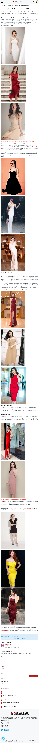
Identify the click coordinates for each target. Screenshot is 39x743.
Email (2, 671)
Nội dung (3, 656)
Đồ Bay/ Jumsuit (4, 685)
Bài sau (23, 638)
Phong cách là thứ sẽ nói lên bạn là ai (10, 699)
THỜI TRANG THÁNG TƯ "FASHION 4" (10, 706)
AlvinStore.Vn (5, 734)
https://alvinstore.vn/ (5, 630)
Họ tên (2, 666)
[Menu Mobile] (2, 2)
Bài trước (17, 638)
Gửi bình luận (34, 676)
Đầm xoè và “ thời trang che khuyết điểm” (11, 702)
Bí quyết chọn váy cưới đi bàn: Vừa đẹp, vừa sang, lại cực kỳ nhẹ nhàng (17, 691)
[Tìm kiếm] (34, 2)
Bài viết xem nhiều (5, 688)
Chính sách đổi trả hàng (5, 725)
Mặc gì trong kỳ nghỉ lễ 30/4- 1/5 (9, 695)
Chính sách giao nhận (5, 723)
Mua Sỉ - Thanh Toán (5, 722)
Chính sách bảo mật (4, 726)
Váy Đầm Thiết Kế (4, 681)
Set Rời (2, 683)
